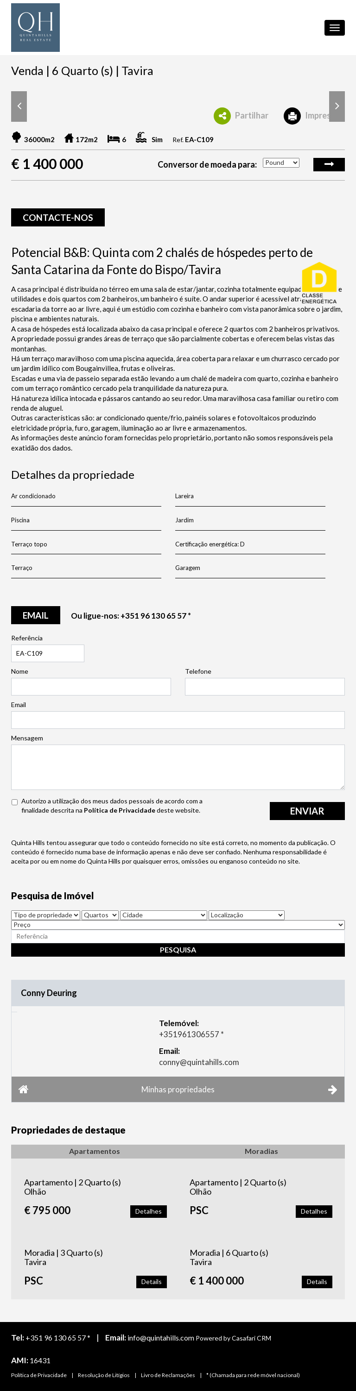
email (36, 615)
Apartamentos (94, 1151)
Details (151, 1281)
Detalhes (148, 1211)
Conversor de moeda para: (207, 164)
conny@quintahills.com (199, 1062)
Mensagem (27, 738)
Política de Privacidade (119, 810)
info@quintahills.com (160, 1337)
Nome (19, 671)
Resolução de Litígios (104, 1375)
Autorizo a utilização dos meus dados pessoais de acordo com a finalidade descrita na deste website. (112, 805)
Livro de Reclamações (168, 1375)
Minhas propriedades (178, 1089)
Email (18, 704)
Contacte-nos (58, 217)
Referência (27, 638)
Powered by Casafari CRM (233, 1338)
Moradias (261, 1151)
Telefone (198, 671)
